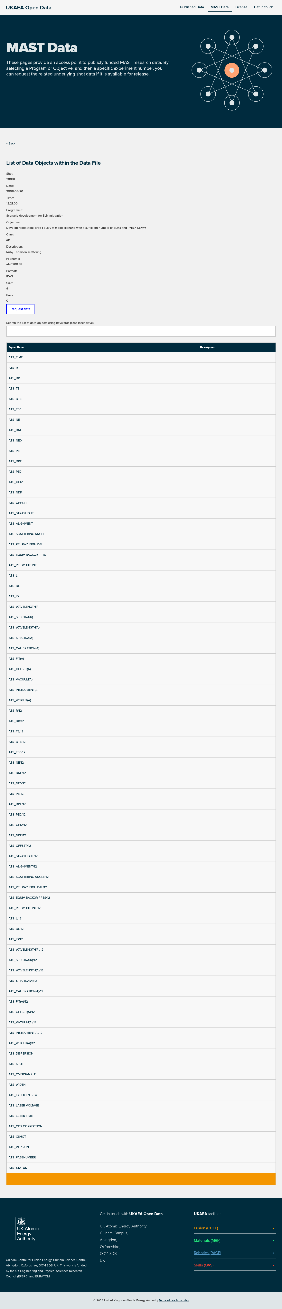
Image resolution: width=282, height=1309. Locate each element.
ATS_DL (14, 586)
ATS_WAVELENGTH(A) (24, 628)
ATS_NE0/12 (17, 783)
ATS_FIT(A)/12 (18, 1002)
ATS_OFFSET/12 (20, 846)
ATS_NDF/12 (17, 835)
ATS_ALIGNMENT (21, 524)
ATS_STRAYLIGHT (21, 513)
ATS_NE (14, 420)
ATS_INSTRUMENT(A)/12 (25, 1033)
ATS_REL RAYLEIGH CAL (26, 544)
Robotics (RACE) (207, 1253)
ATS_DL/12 (16, 929)
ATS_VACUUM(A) (21, 679)
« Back (10, 143)
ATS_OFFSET (18, 503)
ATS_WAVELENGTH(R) (24, 607)
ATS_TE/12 (16, 731)
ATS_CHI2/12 (18, 825)
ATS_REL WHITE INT (23, 565)
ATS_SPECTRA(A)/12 (23, 981)
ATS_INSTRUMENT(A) (23, 690)
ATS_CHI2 (16, 482)
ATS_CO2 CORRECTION (25, 1126)
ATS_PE (14, 451)
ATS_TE (14, 389)
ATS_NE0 (15, 440)
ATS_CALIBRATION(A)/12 (26, 991)
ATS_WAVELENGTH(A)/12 (26, 970)
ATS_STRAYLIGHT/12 (23, 856)
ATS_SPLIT (16, 1064)
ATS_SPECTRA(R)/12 (23, 960)
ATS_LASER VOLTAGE (24, 1105)
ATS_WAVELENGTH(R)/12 (26, 950)
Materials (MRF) (207, 1240)
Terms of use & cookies (174, 1300)
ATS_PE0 (15, 472)
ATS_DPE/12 (17, 804)
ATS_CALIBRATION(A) (24, 648)
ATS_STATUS (18, 1168)
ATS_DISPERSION (21, 1054)
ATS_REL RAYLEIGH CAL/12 (28, 887)
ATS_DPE (15, 461)
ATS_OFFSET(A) (20, 669)
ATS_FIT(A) (16, 659)
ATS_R (13, 368)
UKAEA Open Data (29, 7)
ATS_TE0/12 (17, 752)
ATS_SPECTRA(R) (21, 617)
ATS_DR (14, 378)
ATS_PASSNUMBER (22, 1157)
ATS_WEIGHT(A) (20, 700)
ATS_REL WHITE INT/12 (25, 908)
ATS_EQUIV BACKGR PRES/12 (29, 898)
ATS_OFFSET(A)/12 (22, 1012)
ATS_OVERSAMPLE (22, 1074)
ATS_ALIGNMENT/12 (23, 866)
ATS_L (13, 576)
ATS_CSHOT (17, 1137)
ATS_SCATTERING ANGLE (27, 534)
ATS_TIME (16, 357)
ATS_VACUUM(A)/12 (22, 1022)
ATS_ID (14, 596)
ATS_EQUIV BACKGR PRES (27, 555)
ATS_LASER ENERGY (23, 1095)
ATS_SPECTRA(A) (21, 638)
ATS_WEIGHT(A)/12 (22, 1043)
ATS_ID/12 (16, 939)
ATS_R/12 (15, 711)
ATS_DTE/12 (17, 742)
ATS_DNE (15, 430)
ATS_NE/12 (16, 763)
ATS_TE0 (15, 409)
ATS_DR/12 (16, 721)
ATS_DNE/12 (17, 773)
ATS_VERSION (19, 1147)
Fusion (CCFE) (206, 1228)
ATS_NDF (15, 492)
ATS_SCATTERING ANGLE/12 (29, 877)
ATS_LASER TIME (21, 1116)
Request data (20, 309)
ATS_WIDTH (17, 1085)
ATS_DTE (15, 399)
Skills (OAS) (203, 1265)
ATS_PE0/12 (17, 815)
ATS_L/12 (15, 918)
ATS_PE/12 (16, 794)
